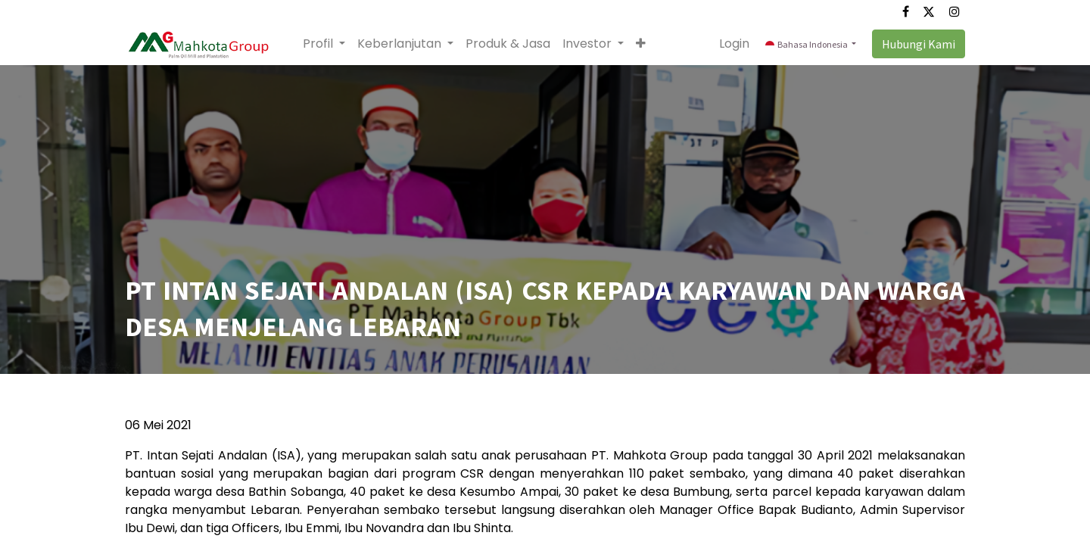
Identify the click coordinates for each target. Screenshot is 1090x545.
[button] (641, 44)
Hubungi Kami (918, 43)
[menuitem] (507, 44)
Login (734, 43)
